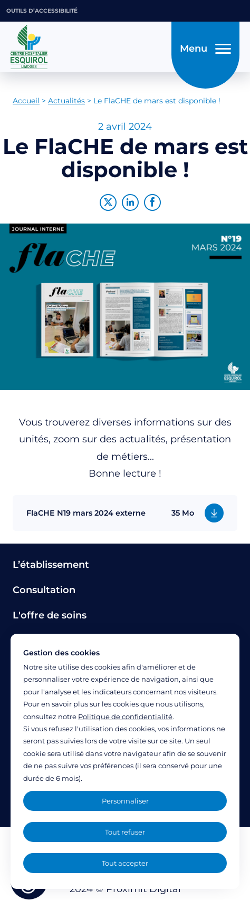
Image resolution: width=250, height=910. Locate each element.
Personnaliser (125, 801)
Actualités (66, 100)
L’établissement (51, 564)
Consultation (44, 590)
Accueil (26, 100)
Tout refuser (125, 832)
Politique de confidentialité (125, 716)
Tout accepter (125, 863)
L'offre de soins (49, 615)
